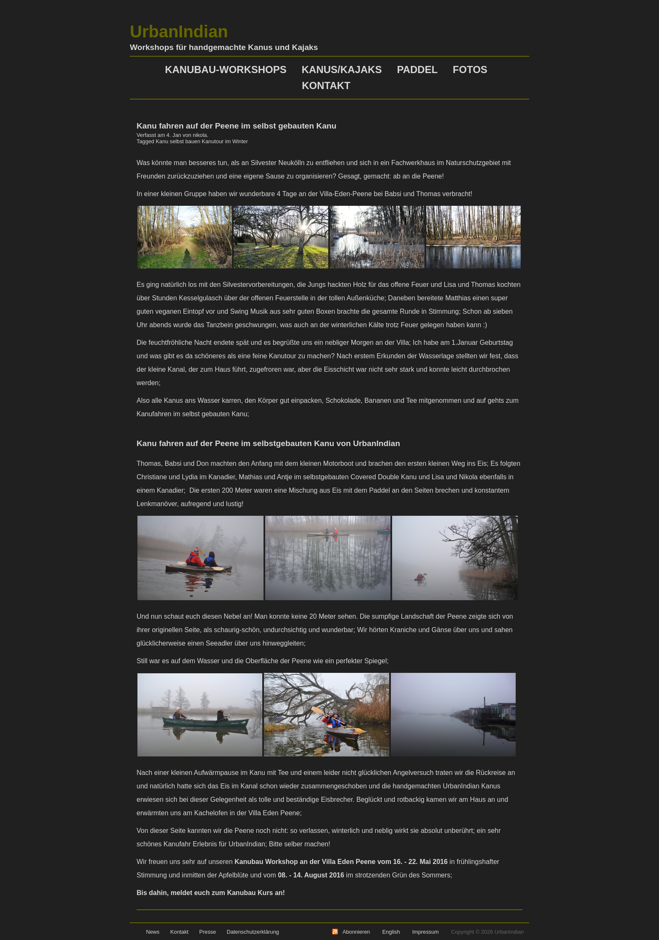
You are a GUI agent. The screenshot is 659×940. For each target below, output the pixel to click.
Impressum (425, 932)
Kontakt (326, 85)
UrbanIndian (179, 31)
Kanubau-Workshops (225, 69)
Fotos (470, 69)
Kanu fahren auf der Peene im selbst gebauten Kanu (237, 125)
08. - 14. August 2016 (311, 875)
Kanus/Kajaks (342, 69)
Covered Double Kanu (385, 477)
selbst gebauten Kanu (215, 413)
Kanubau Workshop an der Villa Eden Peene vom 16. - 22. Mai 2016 (341, 861)
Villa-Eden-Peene (347, 193)
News (152, 932)
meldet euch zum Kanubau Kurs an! (228, 892)
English (391, 932)
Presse (207, 932)
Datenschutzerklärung (253, 932)
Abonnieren (356, 932)
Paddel (417, 69)
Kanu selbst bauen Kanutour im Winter (202, 141)
